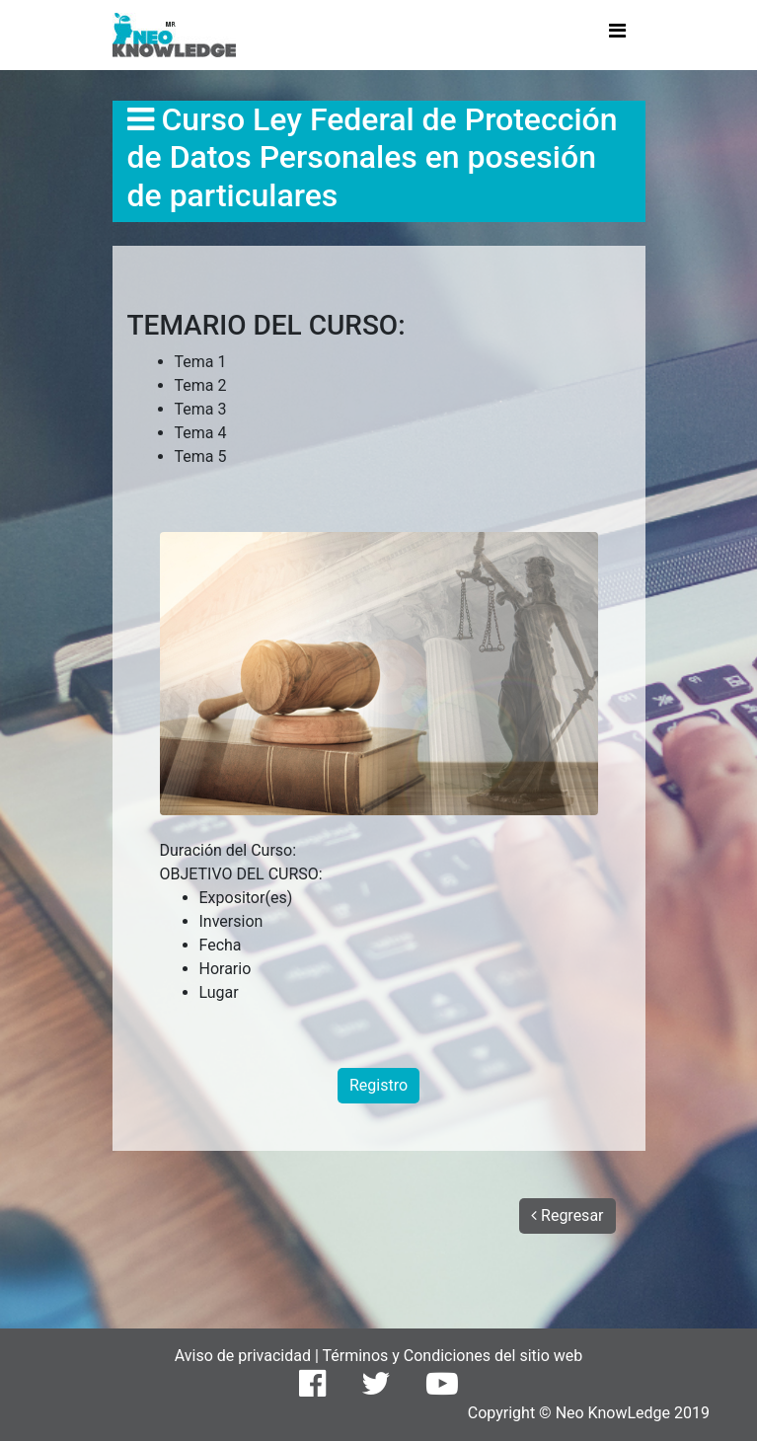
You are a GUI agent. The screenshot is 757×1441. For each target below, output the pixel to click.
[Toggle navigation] (617, 35)
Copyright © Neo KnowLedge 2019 (589, 1412)
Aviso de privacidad (245, 1355)
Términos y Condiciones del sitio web (452, 1355)
